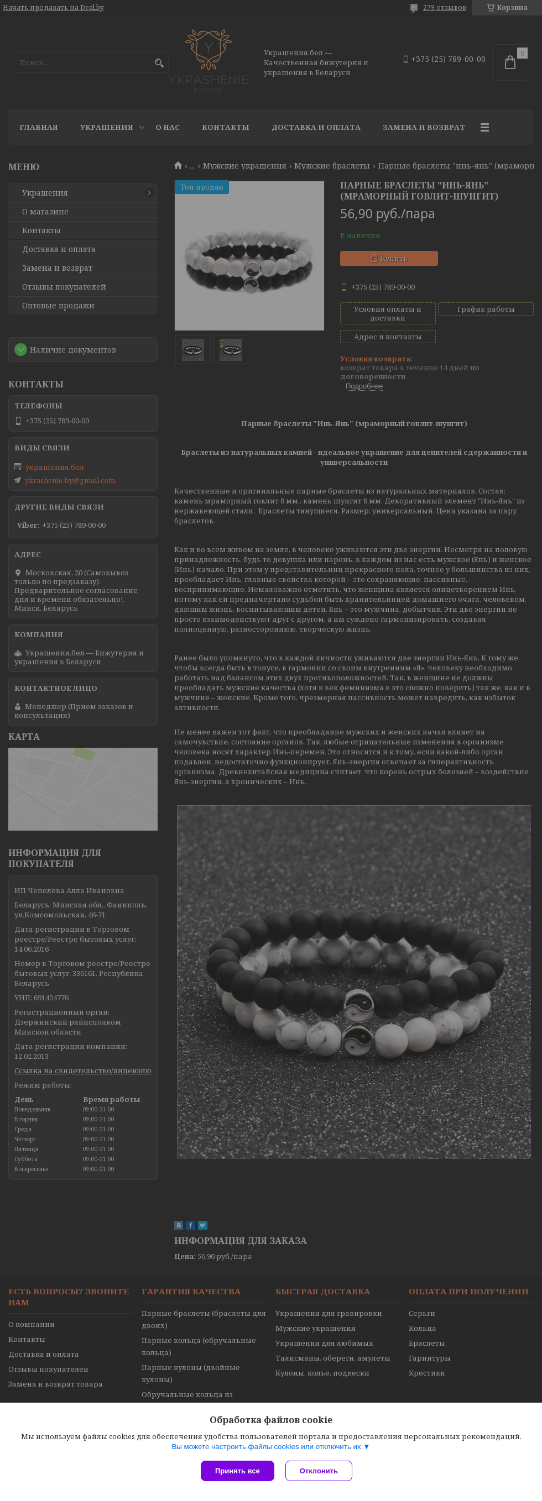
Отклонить (319, 1471)
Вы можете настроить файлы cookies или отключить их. (267, 1446)
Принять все (237, 1471)
